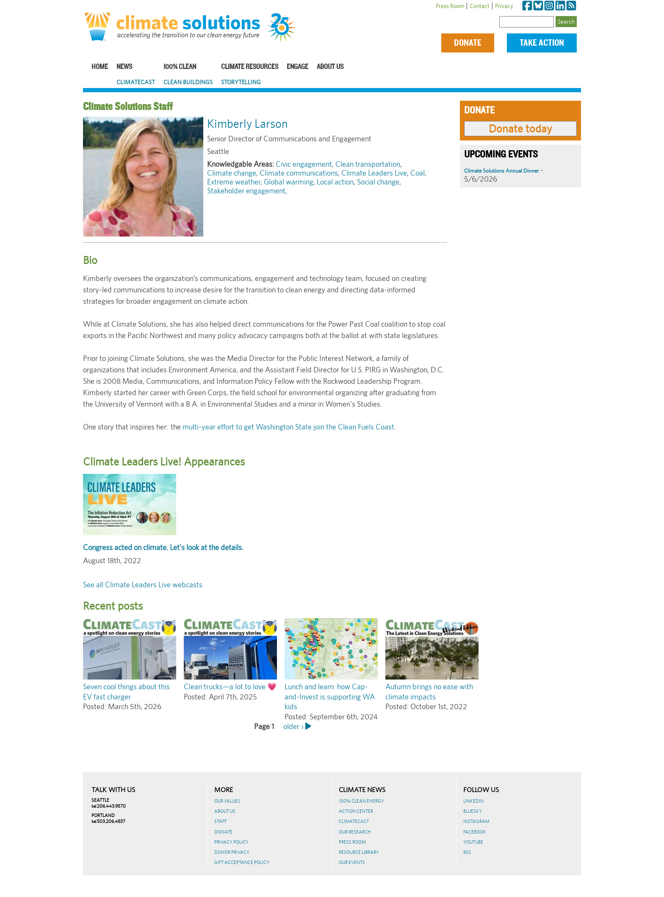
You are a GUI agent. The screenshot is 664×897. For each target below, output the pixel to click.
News (124, 67)
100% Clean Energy (361, 800)
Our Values (227, 800)
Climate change (231, 172)
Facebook (474, 831)
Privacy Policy (231, 842)
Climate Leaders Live (374, 172)
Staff (220, 821)
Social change (378, 181)
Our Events (352, 862)
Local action (335, 181)
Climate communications (299, 172)
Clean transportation (367, 164)
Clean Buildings (188, 82)
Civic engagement (304, 164)
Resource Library (359, 852)
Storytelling (241, 82)
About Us (330, 67)
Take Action (542, 43)
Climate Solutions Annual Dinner (501, 171)
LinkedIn (473, 800)
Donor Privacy (231, 852)
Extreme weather (233, 181)
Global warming (288, 181)
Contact (480, 6)
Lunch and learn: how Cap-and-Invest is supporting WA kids (330, 696)
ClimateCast (135, 82)
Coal (417, 172)
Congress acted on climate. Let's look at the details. (163, 547)
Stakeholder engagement (246, 190)
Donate (467, 43)
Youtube (473, 842)
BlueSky (472, 811)
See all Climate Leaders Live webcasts (142, 584)
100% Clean (179, 67)
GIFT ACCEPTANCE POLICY (241, 862)
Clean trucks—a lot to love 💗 (230, 686)
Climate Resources (249, 67)
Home (99, 67)
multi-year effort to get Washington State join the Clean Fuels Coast (287, 426)
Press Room (450, 6)
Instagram (476, 821)
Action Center (356, 811)
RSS (467, 852)
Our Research (355, 831)
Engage (297, 67)
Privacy (504, 6)
